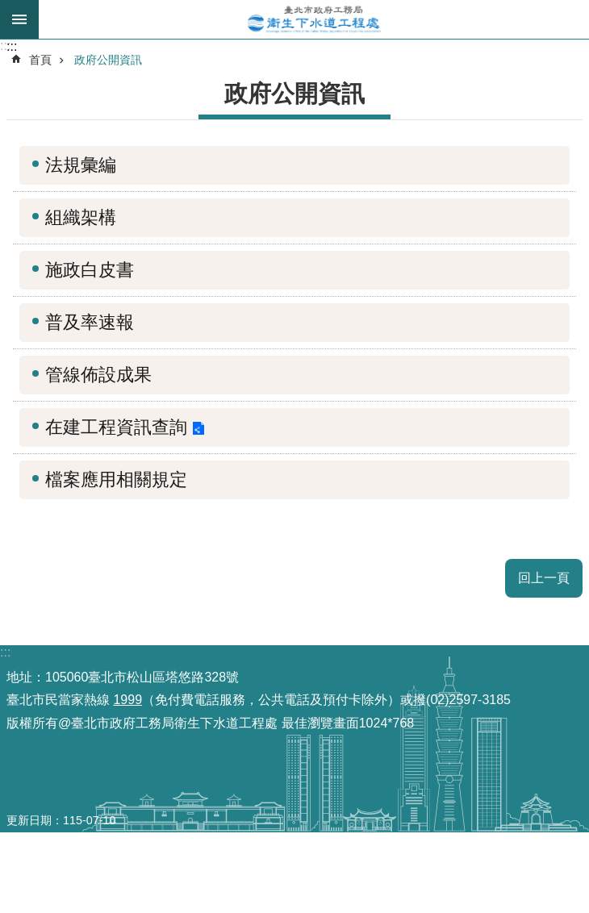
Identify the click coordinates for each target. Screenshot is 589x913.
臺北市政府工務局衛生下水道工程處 (314, 19)
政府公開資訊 (108, 59)
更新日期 (29, 820)
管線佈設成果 (98, 375)
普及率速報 (89, 322)
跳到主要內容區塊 (8, 8)
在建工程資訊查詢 (116, 427)
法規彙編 (80, 165)
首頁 (40, 59)
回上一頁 (544, 578)
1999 (127, 700)
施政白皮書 (89, 270)
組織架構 (80, 217)
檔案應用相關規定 (116, 479)
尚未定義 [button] (19, 19)
